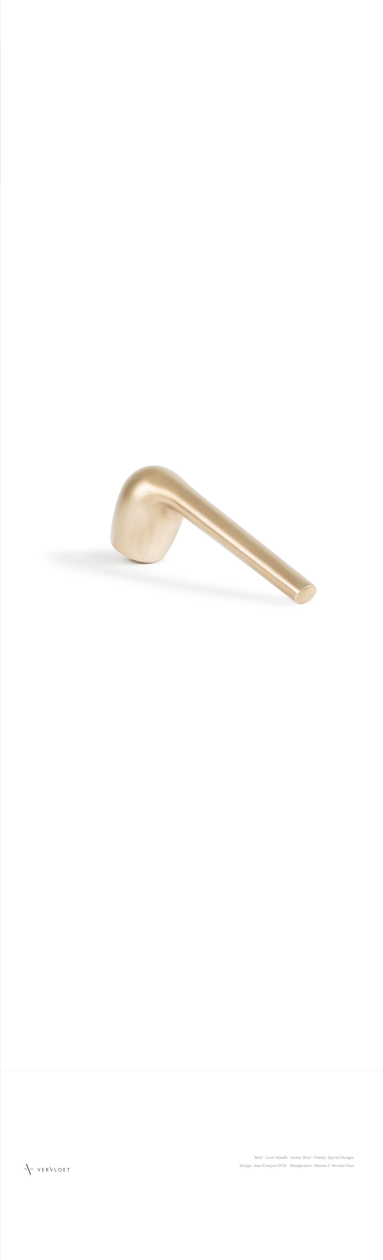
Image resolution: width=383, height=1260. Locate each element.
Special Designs (341, 1157)
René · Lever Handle (271, 1157)
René (307, 1157)
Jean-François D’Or (270, 1165)
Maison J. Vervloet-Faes (334, 1165)
